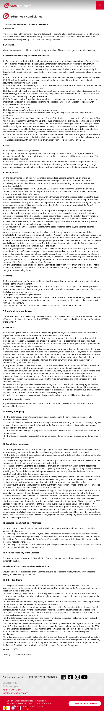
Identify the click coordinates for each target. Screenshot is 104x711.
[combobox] (6, 708)
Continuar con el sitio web (85, 703)
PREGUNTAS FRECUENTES (43, 677)
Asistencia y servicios (14, 677)
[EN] (13, 708)
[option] (13, 708)
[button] (100, 5)
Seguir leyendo (36, 706)
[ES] (6, 708)
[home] (42, 5)
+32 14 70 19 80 (12, 689)
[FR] (21, 708)
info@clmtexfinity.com (15, 693)
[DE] (28, 708)
